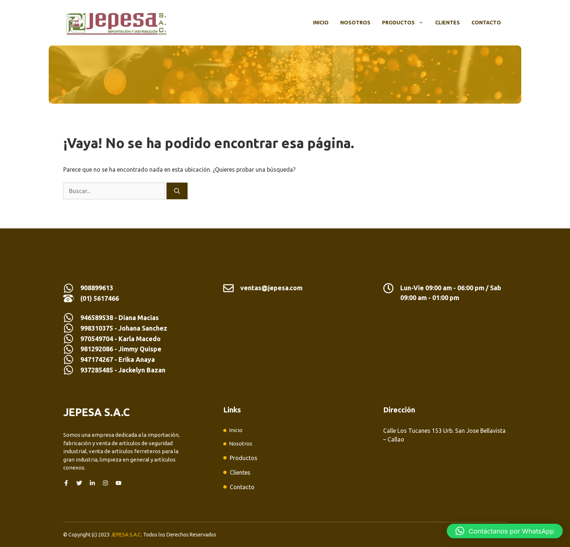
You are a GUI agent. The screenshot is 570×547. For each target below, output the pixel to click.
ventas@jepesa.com (271, 287)
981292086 (96, 348)
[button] (505, 531)
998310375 (97, 328)
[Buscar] (177, 191)
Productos (405, 22)
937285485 (96, 370)
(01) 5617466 (99, 298)
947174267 (96, 359)
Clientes (447, 22)
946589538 (96, 317)
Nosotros (355, 22)
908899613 (96, 287)
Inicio (321, 22)
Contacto (486, 22)
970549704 (96, 338)
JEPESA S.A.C (126, 535)
